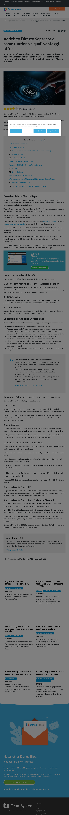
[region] (34, 128)
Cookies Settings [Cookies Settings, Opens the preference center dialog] (16, 130)
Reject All (39, 130)
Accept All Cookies (53, 130)
